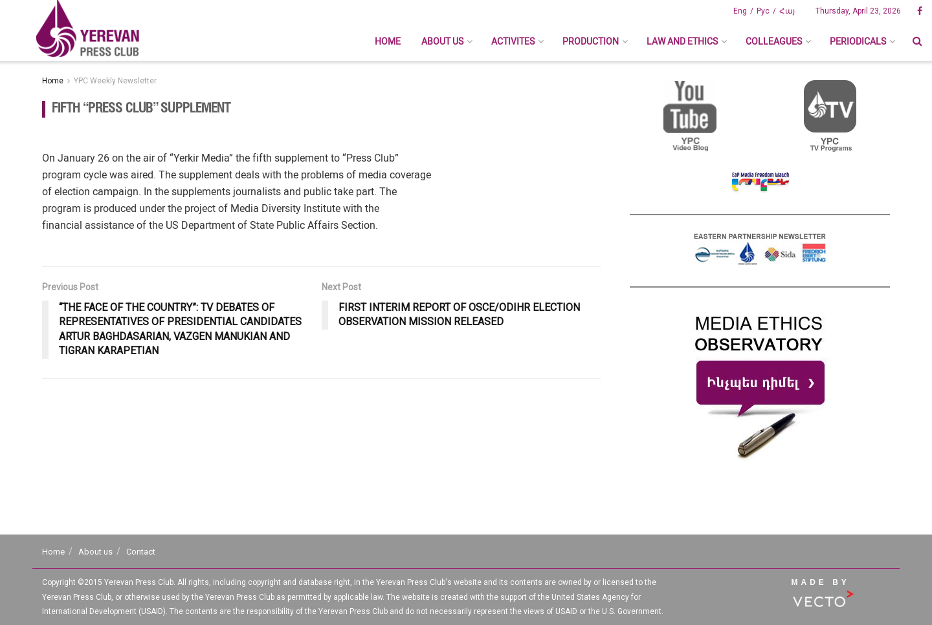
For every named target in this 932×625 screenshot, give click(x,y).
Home (388, 41)
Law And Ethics (682, 41)
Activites (513, 41)
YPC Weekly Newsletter (115, 80)
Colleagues (774, 41)
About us (442, 41)
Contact (140, 551)
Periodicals (858, 41)
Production (590, 41)
